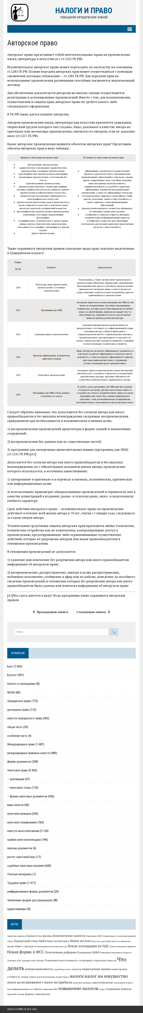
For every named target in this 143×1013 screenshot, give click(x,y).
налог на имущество (106, 976)
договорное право (18, 710)
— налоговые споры (19, 788)
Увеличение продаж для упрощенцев (29, 900)
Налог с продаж (24, 946)
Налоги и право (15, 1009)
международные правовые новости (28, 753)
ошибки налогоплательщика (24, 839)
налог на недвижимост (25, 982)
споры (102, 989)
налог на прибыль (58, 982)
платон (38, 989)
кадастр (76, 969)
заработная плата (62, 969)
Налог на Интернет (58, 941)
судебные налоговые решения (25, 865)
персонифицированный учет (20, 989)
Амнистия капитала (16, 936)
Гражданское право (19, 701)
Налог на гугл (80, 941)
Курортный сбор (26, 941)
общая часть (14, 727)
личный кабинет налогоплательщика (38, 977)
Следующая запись (93, 612)
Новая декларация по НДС (88, 946)
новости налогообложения (23, 831)
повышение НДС (50, 989)
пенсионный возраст (123, 982)
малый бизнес (62, 977)
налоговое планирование (22, 822)
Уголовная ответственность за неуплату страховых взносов (80, 960)
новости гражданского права (24, 718)
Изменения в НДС (94, 936)
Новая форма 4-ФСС (25, 951)
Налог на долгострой (101, 941)
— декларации (15, 779)
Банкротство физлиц (39, 936)
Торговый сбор (14, 960)
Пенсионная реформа (60, 952)
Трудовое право (17, 883)
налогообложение (102, 982)
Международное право (21, 744)
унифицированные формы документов (30, 891)
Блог (10, 666)
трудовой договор (15, 994)
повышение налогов (78, 988)
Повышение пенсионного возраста (115, 952)
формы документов (19, 762)
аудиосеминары (16, 909)
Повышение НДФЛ (88, 952)
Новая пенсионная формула (123, 946)
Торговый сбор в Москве (33, 960)
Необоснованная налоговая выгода (50, 946)
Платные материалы (19, 874)
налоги (77, 976)
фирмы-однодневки (37, 994)
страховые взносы (118, 989)
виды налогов (15, 805)
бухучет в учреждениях (21, 683)
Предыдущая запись (51, 612)
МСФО (11, 692)
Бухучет (12, 675)
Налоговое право (17, 770)
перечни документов (19, 848)
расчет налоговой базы (21, 857)
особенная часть (17, 736)
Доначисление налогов (69, 936)
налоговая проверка (19, 813)
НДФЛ (42, 941)
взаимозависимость (39, 969)
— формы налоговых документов (27, 796)
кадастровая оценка (96, 969)
